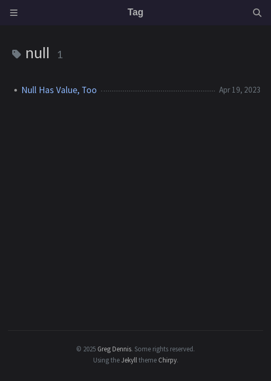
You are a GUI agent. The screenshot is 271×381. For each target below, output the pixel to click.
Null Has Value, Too (59, 90)
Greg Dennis (114, 348)
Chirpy (167, 360)
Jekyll (129, 360)
